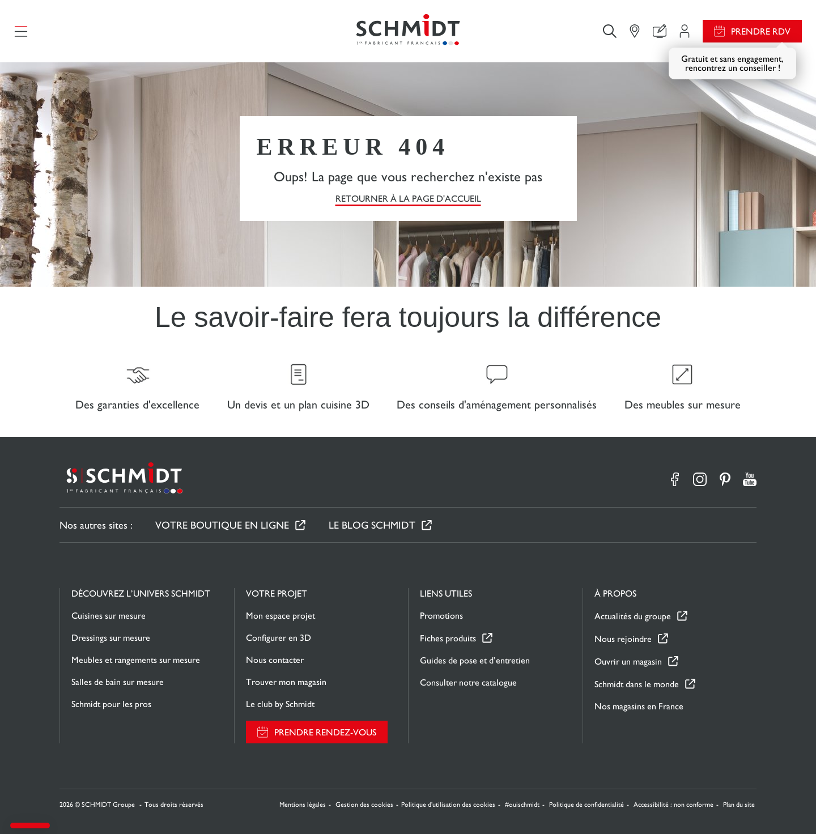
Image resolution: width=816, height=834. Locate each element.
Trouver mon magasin (286, 681)
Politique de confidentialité (586, 805)
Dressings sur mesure (110, 637)
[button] (30, 825)
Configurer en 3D (278, 637)
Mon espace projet (280, 615)
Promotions (441, 615)
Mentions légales (302, 805)
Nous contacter (275, 659)
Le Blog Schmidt (372, 525)
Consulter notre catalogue (468, 682)
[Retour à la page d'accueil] (408, 31)
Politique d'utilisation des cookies (448, 805)
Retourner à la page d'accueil (408, 198)
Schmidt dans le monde (636, 684)
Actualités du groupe (632, 616)
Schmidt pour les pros (111, 704)
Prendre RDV (760, 31)
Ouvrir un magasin (628, 661)
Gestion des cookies (364, 805)
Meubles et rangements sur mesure (135, 659)
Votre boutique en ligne (222, 525)
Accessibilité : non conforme (673, 805)
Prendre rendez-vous (325, 732)
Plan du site (739, 805)
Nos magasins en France (638, 706)
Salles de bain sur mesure (117, 681)
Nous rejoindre (623, 638)
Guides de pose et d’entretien (475, 660)
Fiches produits (448, 638)
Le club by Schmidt (280, 704)
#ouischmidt (522, 805)
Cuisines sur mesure (108, 615)
